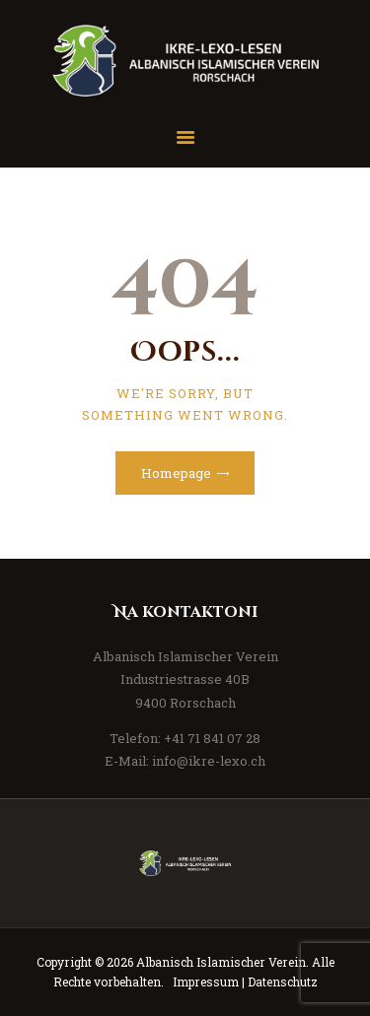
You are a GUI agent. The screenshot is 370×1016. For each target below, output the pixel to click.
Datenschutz (283, 981)
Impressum (206, 981)
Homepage (176, 473)
